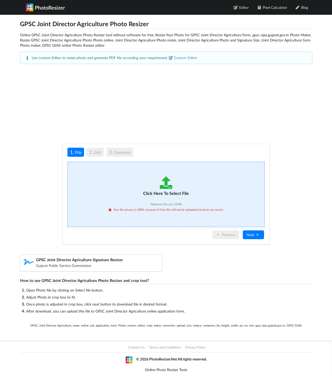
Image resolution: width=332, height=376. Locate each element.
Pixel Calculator (272, 7)
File (74, 152)
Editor (241, 7)
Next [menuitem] (253, 234)
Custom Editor (183, 57)
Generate (120, 152)
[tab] (75, 153)
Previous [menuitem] (226, 234)
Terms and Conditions (165, 347)
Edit (95, 152)
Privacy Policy (195, 347)
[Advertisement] (166, 104)
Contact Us (136, 347)
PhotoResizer (45, 7)
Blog (301, 7)
